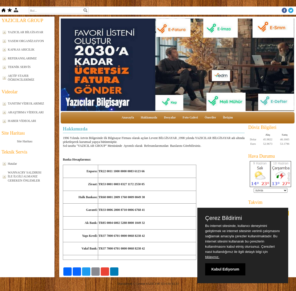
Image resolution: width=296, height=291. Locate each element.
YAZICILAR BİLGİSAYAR (25, 32)
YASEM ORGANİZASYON (26, 41)
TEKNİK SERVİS (19, 67)
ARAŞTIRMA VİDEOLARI (26, 112)
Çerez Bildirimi (223, 218)
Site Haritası (24, 141)
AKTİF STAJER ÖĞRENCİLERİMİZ (21, 78)
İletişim (228, 117)
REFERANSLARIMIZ (22, 58)
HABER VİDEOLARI (22, 121)
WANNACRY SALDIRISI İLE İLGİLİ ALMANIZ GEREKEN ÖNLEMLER (24, 176)
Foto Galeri (190, 117)
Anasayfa (128, 117)
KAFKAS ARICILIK (21, 49)
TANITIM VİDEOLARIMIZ (26, 103)
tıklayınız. (212, 257)
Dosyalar (170, 117)
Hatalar (12, 163)
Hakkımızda (149, 117)
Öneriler (210, 117)
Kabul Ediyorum (225, 269)
